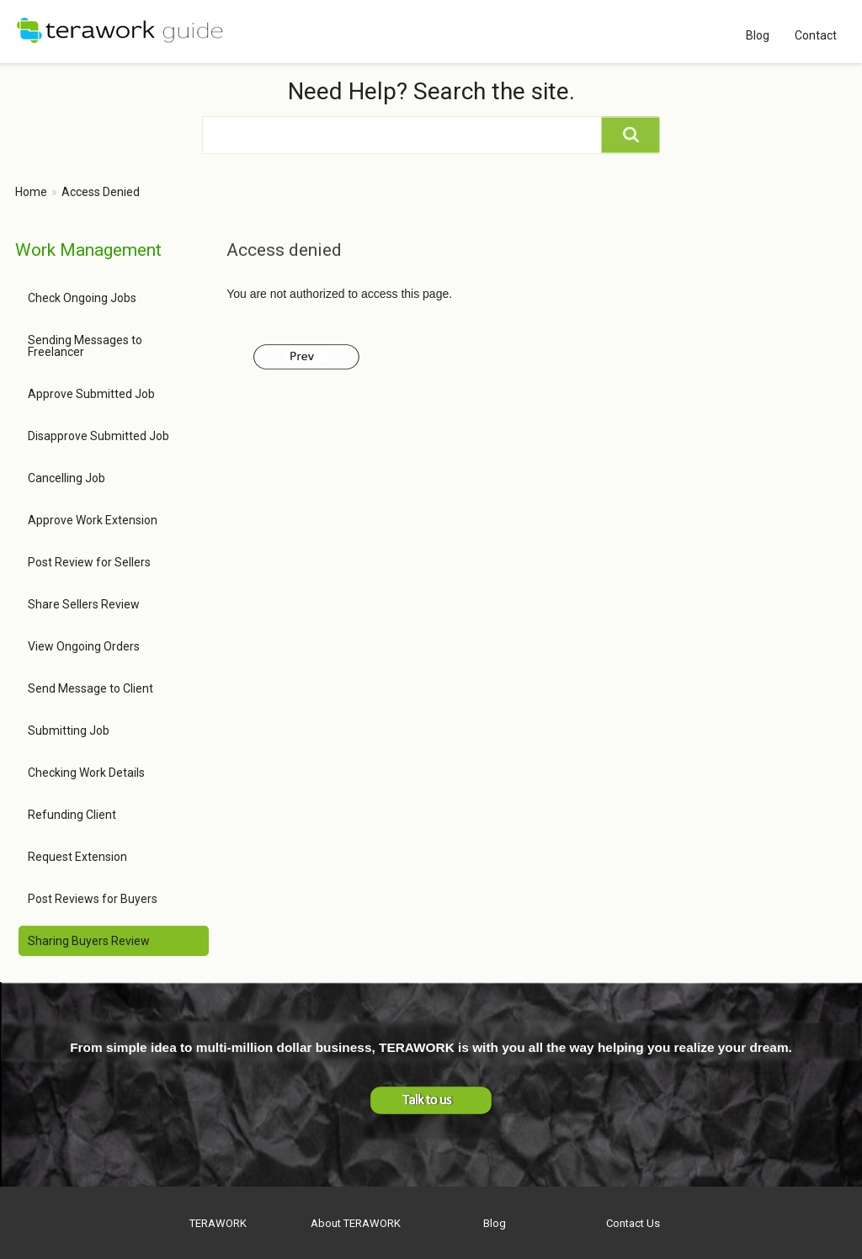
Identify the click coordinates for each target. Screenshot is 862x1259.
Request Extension (77, 856)
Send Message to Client (90, 688)
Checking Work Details (86, 772)
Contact (816, 35)
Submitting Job (68, 730)
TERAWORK (218, 1223)
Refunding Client (72, 814)
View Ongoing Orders (84, 646)
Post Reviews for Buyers (92, 899)
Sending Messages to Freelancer (85, 346)
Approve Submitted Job (91, 394)
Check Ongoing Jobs (82, 298)
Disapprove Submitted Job (98, 436)
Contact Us (633, 1223)
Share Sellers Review (84, 604)
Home (31, 192)
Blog (757, 35)
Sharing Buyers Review (89, 941)
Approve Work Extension (92, 520)
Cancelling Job (66, 478)
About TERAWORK (356, 1223)
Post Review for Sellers (89, 562)
